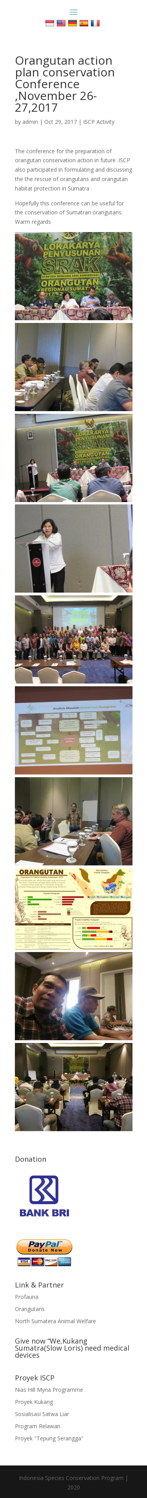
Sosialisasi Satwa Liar (42, 1414)
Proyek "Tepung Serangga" (49, 1438)
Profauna (26, 1296)
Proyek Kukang (34, 1402)
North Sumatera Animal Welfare (55, 1321)
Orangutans (30, 1309)
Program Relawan (37, 1426)
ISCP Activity (98, 121)
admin (30, 121)
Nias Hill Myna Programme (49, 1389)
